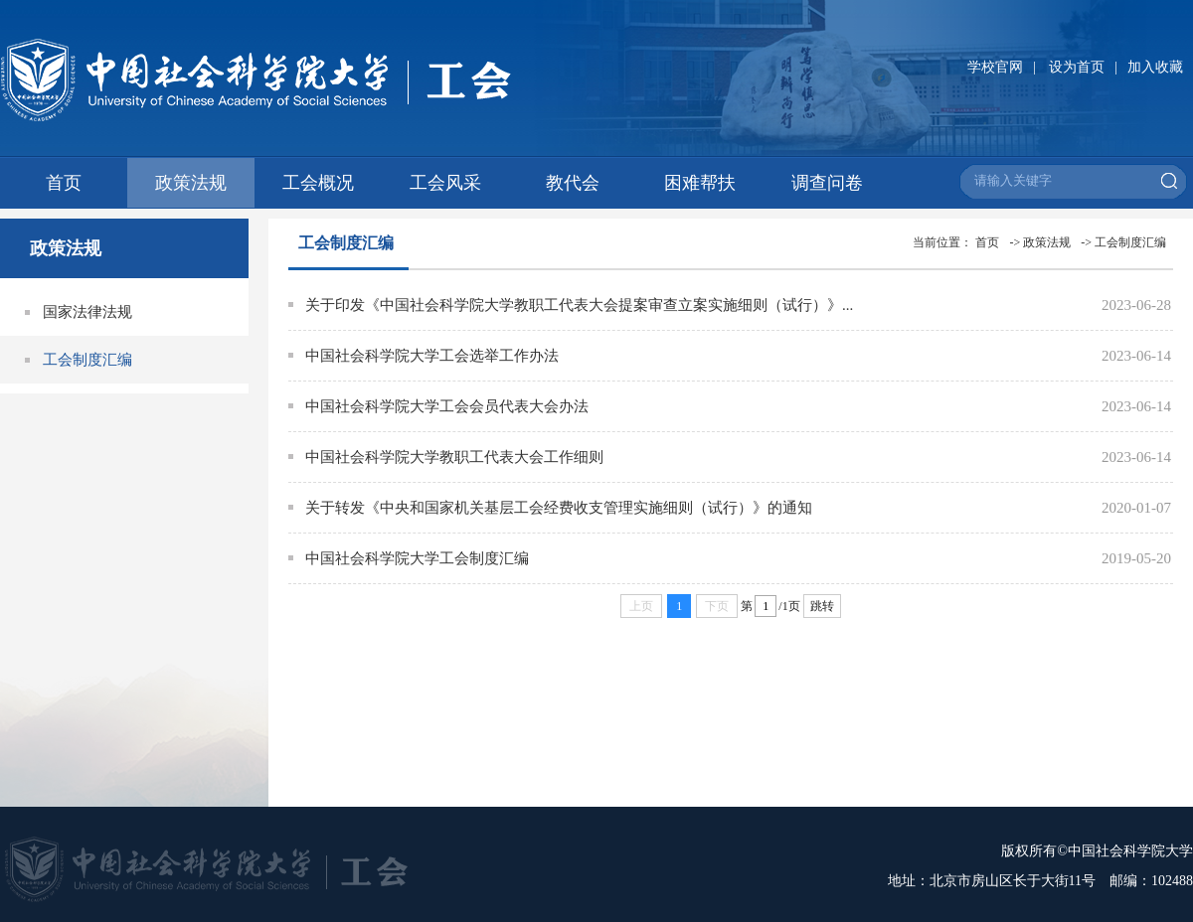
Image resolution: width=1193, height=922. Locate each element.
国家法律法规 (87, 312)
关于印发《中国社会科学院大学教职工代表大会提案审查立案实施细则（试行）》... (579, 305)
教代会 (572, 183)
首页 (64, 183)
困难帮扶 (700, 183)
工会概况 (318, 183)
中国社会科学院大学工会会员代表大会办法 (447, 406)
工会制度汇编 (87, 360)
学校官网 (995, 67)
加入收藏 (1155, 67)
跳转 (822, 606)
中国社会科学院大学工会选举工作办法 (432, 356)
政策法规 (191, 183)
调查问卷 (827, 183)
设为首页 (1077, 67)
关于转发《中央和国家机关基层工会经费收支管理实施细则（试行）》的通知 (558, 508)
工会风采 (445, 183)
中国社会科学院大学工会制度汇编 (417, 558)
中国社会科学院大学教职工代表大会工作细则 (454, 457)
